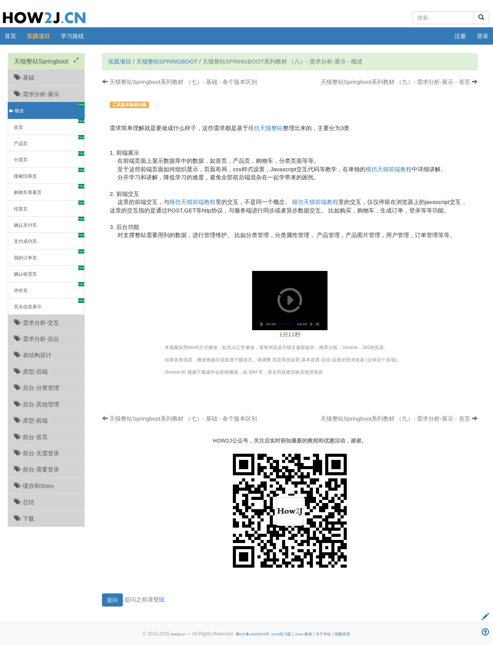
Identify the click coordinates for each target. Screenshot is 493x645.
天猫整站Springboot (167, 61)
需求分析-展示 (36, 94)
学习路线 (72, 36)
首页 (10, 36)
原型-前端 (31, 420)
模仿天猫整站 (265, 128)
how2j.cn (178, 634)
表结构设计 (33, 355)
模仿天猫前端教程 (389, 169)
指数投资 (342, 634)
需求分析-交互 (36, 322)
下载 (24, 518)
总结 (24, 502)
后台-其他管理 (36, 404)
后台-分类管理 (36, 387)
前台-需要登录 (36, 469)
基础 (24, 77)
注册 (460, 36)
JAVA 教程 (303, 634)
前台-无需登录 (36, 453)
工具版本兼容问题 (129, 104)
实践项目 (38, 36)
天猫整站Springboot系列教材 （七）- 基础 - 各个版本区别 (179, 82)
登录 (482, 36)
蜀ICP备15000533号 (253, 634)
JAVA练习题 (281, 634)
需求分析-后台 (36, 339)
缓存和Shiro (33, 486)
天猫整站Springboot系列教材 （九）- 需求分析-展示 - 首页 (399, 82)
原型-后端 (31, 371)
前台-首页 (31, 437)
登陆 (159, 599)
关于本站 (323, 634)
